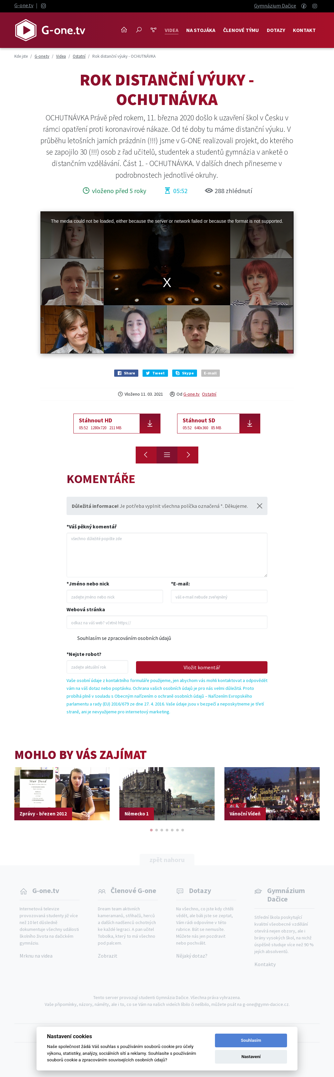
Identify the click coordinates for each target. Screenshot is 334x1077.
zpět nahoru (167, 860)
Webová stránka (86, 609)
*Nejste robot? (84, 654)
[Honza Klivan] (146, 455)
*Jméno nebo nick (88, 583)
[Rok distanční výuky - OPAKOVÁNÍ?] (187, 455)
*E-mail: (180, 583)
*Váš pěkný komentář (91, 526)
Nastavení (251, 1056)
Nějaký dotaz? (191, 955)
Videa (171, 30)
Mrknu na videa (36, 955)
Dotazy (276, 30)
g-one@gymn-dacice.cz (266, 1004)
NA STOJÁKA (200, 30)
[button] (151, 830)
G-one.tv (23, 5)
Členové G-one (133, 890)
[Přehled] (167, 455)
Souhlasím (251, 1040)
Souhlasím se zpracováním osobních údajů (124, 638)
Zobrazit (107, 955)
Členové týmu (241, 30)
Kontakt (304, 30)
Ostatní (209, 394)
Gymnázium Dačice (275, 5)
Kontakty (265, 964)
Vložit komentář (202, 667)
